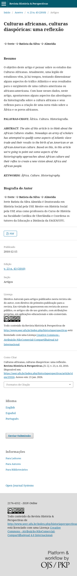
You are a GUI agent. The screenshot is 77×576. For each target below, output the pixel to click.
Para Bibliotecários (17, 469)
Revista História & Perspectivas (28, 3)
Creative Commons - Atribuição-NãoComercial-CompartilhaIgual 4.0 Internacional (32, 339)
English (10, 407)
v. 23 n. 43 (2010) (36, 12)
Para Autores (13, 464)
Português (12, 418)
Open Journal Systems (20, 485)
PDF (11, 233)
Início (7, 12)
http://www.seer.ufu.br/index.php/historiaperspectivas (35, 330)
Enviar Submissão (19, 435)
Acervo (19, 12)
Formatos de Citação (18, 384)
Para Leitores (13, 458)
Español (11, 413)
